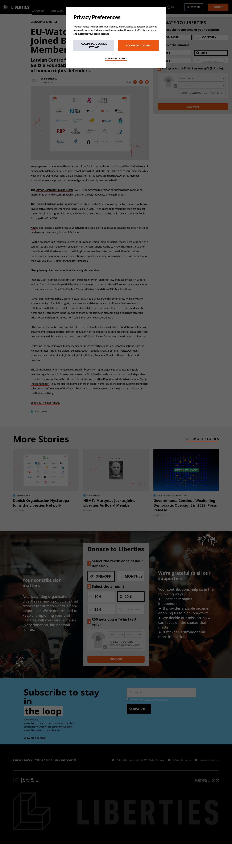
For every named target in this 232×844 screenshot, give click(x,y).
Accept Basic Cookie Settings (94, 45)
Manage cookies (116, 58)
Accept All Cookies (138, 45)
